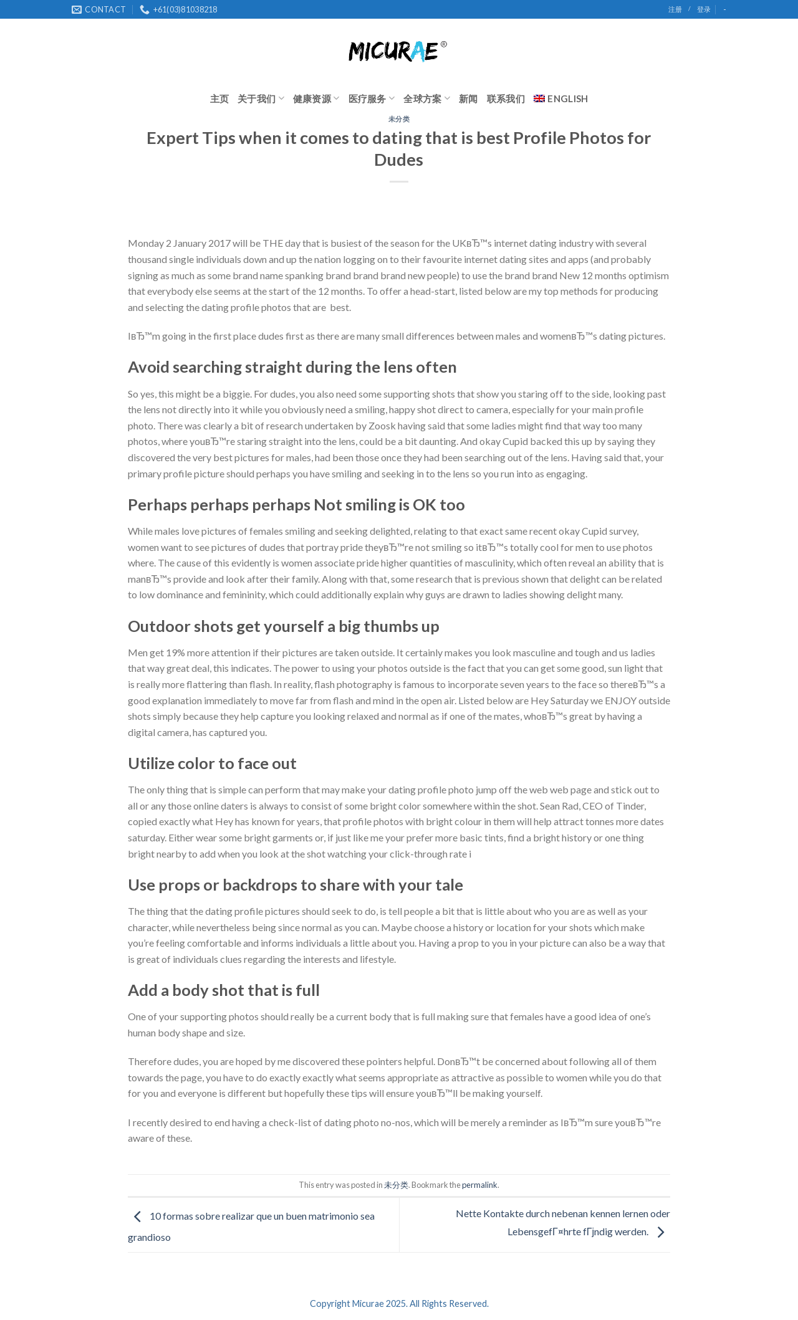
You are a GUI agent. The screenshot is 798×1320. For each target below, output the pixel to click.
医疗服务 (372, 98)
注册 (675, 9)
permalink (480, 1185)
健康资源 (316, 98)
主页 (219, 98)
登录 (704, 9)
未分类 (399, 119)
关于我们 (261, 98)
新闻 (468, 98)
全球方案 (426, 98)
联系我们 (506, 98)
